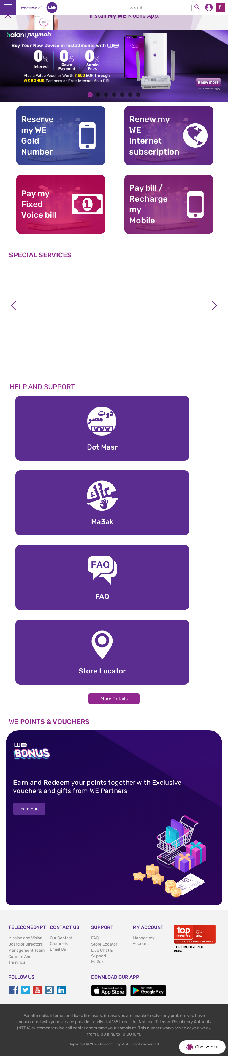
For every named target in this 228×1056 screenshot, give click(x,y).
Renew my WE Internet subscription (151, 135)
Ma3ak (97, 961)
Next (214, 305)
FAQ (95, 938)
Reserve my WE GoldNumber (37, 135)
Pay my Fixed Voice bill (38, 204)
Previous (13, 305)
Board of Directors (25, 944)
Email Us (58, 949)
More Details (114, 699)
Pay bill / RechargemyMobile (148, 204)
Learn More (29, 808)
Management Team (26, 950)
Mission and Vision (25, 938)
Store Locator (104, 944)
